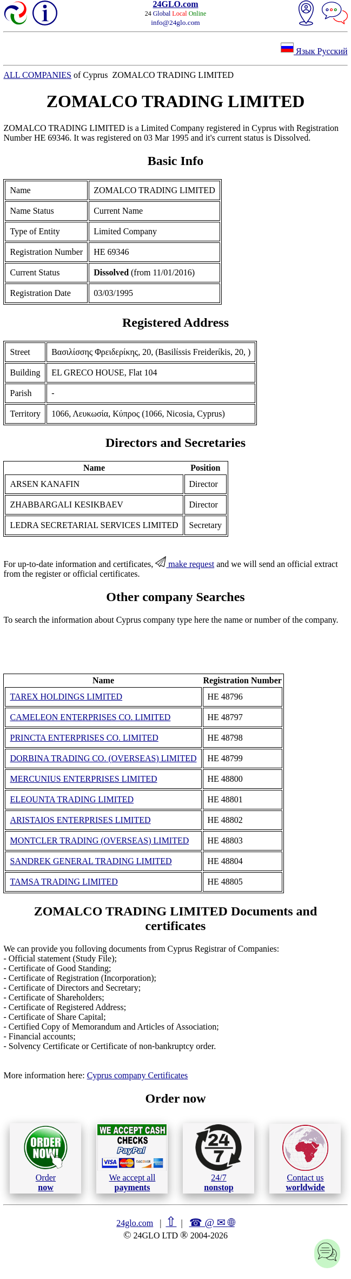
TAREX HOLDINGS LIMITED (66, 696)
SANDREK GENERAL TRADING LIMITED (90, 861)
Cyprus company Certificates (137, 1075)
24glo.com (134, 1223)
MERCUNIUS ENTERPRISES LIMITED (83, 778)
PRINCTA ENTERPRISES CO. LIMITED (84, 737)
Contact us (305, 1158)
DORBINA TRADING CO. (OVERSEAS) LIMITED (103, 758)
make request (184, 564)
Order (46, 1158)
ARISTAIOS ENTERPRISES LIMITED (80, 820)
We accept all (132, 1157)
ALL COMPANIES (37, 75)
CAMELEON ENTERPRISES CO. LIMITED (90, 717)
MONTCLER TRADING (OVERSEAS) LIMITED (99, 840)
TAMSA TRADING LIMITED (63, 881)
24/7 (218, 1157)
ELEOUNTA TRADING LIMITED (72, 799)
